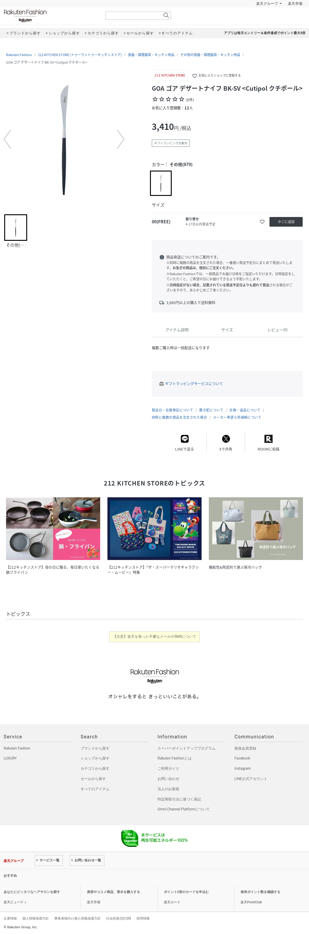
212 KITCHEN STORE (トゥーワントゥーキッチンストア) (80, 54)
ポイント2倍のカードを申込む (186, 892)
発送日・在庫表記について (172, 410)
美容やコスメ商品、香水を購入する (113, 892)
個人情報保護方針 (35, 918)
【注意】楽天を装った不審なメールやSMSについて (154, 636)
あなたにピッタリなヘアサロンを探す (32, 892)
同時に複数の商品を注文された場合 (179, 417)
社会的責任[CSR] (118, 918)
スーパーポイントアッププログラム (186, 748)
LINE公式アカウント (250, 779)
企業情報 (10, 918)
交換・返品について (244, 410)
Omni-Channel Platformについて (184, 809)
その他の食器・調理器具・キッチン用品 (210, 54)
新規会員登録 (245, 748)
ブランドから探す (95, 748)
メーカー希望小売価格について (237, 417)
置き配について (211, 410)
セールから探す (93, 779)
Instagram (242, 768)
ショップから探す (95, 758)
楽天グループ (267, 4)
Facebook (242, 758)
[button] (7, 139)
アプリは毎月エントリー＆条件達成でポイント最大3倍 (264, 33)
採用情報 (143, 918)
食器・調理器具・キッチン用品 (151, 54)
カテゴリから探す (95, 768)
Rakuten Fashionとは (175, 758)
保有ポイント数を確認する (260, 892)
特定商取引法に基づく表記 (179, 799)
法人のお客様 (168, 789)
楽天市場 (295, 4)
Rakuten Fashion (50, 16)
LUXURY (10, 758)
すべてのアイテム (95, 789)
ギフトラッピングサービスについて (194, 383)
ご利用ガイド (168, 768)
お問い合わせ (168, 779)
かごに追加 (286, 221)
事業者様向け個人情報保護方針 (77, 918)
